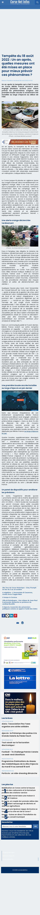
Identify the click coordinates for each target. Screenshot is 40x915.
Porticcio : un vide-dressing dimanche (19, 773)
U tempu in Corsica (9, 597)
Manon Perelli (6, 81)
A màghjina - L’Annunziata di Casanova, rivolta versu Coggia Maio (17, 593)
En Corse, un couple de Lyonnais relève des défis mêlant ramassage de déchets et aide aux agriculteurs (20, 803)
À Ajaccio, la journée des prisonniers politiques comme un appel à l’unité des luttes (19, 608)
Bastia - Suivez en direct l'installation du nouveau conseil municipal (19, 815)
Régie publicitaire (8, 852)
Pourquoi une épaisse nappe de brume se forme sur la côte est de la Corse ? (19, 810)
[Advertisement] (20, 29)
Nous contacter (7, 859)
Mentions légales (8, 856)
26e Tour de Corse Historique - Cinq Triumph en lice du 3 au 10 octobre (19, 588)
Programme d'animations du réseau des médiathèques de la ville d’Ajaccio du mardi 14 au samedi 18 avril (20, 764)
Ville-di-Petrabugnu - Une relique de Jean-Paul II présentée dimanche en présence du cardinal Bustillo (19, 602)
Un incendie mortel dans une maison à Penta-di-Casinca (18, 797)
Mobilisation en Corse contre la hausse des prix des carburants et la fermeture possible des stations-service (19, 790)
